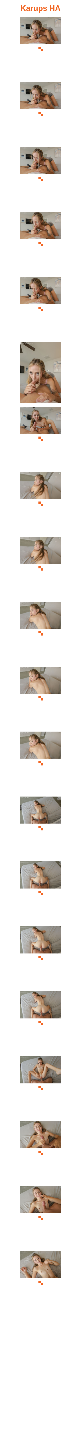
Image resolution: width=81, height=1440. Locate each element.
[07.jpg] (40, 438)
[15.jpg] (40, 958)
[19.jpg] (40, 1218)
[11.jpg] (40, 698)
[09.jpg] (40, 568)
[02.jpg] (40, 114)
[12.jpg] (40, 763)
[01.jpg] (40, 49)
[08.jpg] (40, 503)
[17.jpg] (40, 1088)
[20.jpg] (40, 1283)
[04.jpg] (40, 244)
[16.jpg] (40, 1023)
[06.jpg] (40, 373)
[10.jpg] (40, 633)
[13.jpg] (40, 828)
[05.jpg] (40, 309)
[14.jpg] (40, 893)
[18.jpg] (40, 1153)
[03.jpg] (40, 179)
